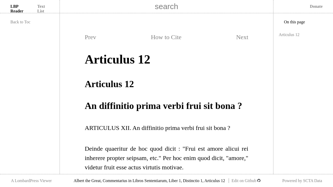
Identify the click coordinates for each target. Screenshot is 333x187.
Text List (41, 8)
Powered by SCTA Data (302, 180)
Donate (316, 6)
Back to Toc (20, 22)
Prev (90, 37)
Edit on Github (246, 180)
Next (242, 37)
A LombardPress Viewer (31, 180)
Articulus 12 (289, 34)
